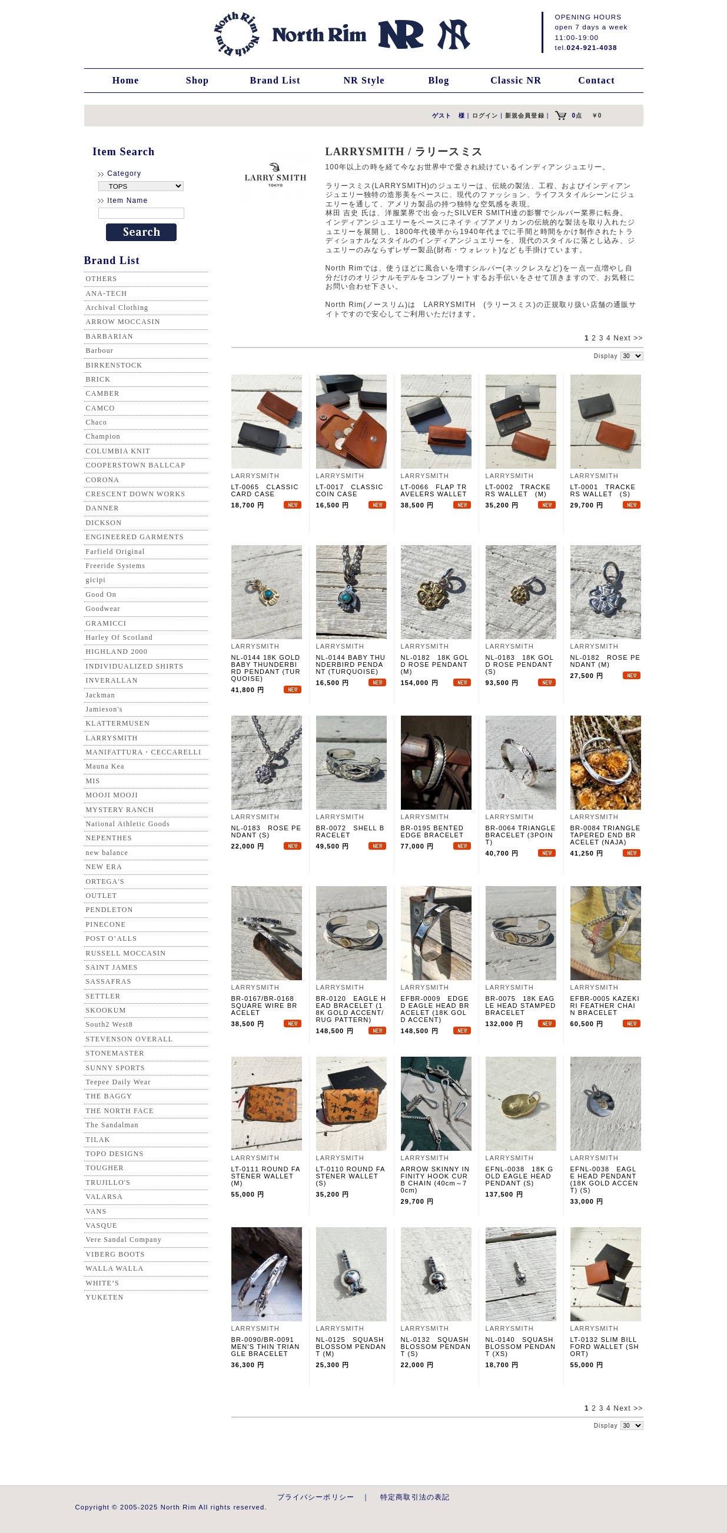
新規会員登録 (525, 115)
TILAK (98, 1139)
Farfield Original (115, 551)
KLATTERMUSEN (118, 723)
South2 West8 (109, 1024)
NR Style (363, 80)
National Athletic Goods (128, 824)
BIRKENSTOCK (114, 365)
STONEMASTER (115, 1053)
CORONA (103, 480)
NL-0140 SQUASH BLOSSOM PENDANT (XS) (521, 1346)
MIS (93, 781)
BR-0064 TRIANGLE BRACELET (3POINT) (521, 835)
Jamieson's (104, 709)
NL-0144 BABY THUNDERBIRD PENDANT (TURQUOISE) (351, 664)
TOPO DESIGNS (115, 1154)
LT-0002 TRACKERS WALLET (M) (518, 490)
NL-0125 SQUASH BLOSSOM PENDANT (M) (351, 1346)
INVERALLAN (112, 680)
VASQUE (102, 1225)
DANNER (102, 508)
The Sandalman (112, 1125)
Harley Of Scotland (119, 637)
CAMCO (100, 408)
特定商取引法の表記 (415, 1497)
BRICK (98, 379)
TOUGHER (105, 1168)
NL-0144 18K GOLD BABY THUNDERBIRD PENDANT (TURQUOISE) (266, 668)
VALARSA (104, 1197)
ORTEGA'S (105, 881)
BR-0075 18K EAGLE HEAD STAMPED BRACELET (521, 1005)
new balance (107, 853)
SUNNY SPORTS (115, 1068)
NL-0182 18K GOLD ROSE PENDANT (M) (435, 664)
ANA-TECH (107, 293)
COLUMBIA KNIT (118, 451)
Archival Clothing (117, 307)
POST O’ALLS (112, 938)
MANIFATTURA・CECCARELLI (144, 752)
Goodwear (103, 608)
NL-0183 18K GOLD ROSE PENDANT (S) (520, 664)
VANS (96, 1211)
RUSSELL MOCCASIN (126, 953)
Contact (596, 80)
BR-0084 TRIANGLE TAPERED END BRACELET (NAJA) (605, 835)
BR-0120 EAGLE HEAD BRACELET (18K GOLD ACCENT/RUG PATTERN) (351, 1009)
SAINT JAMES (112, 967)
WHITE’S (102, 1283)
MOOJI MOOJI (112, 795)
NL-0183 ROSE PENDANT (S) (266, 831)
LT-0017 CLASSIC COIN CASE (350, 490)
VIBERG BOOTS (115, 1254)
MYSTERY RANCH (120, 810)
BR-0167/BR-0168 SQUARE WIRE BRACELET (266, 1005)
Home (126, 80)
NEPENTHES (109, 838)
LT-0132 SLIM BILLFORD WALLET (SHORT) (604, 1346)
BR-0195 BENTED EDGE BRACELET (432, 831)
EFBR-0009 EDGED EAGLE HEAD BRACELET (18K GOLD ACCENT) (435, 1009)
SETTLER (103, 996)
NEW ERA (104, 867)
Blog (439, 80)
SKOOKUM (106, 1010)
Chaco (96, 422)
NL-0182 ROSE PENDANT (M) (605, 661)
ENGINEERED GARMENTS (135, 537)
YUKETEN (105, 1297)
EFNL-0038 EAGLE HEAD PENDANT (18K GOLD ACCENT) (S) (604, 1179)
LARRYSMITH (112, 738)
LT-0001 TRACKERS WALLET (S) (603, 490)
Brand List (275, 80)
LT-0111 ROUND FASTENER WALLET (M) (266, 1176)
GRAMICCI (106, 623)
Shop (197, 80)
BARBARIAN (110, 336)
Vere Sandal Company (124, 1239)
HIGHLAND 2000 (117, 651)
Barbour (100, 350)
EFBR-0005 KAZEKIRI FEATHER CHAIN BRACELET (605, 1005)
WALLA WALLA (115, 1268)
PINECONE (106, 924)
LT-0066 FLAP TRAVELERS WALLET (434, 490)
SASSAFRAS (109, 981)
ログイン (485, 115)
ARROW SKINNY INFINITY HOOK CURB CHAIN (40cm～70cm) (435, 1179)
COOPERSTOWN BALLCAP (136, 465)
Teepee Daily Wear (118, 1082)
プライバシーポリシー (316, 1497)
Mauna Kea (105, 766)
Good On (101, 594)
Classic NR (516, 80)
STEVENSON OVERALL (130, 1039)
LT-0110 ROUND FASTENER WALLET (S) (351, 1176)
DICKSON (104, 523)
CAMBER (103, 393)
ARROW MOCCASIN (123, 322)
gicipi (96, 580)
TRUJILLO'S (108, 1182)
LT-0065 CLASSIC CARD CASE (265, 490)
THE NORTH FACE (120, 1111)
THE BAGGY (109, 1096)
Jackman (100, 695)
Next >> (628, 338)
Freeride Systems (116, 566)
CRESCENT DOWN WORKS (136, 494)
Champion (103, 436)
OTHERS (102, 279)
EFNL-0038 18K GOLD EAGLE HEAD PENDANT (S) (520, 1176)
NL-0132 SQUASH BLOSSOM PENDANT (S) (436, 1346)
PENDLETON (110, 910)
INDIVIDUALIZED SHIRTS (135, 666)
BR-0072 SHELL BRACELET (350, 831)
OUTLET (102, 895)
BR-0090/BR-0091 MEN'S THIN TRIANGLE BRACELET (266, 1346)
